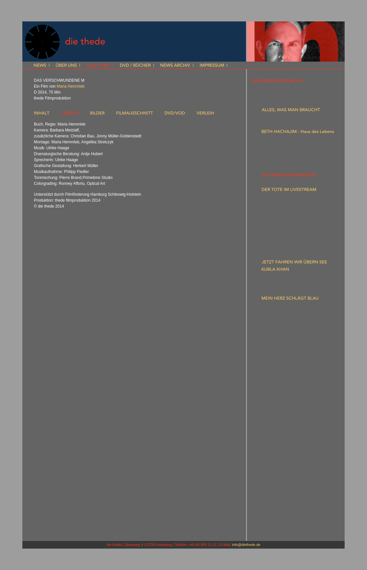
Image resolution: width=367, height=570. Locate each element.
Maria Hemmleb (71, 86)
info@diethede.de (246, 545)
